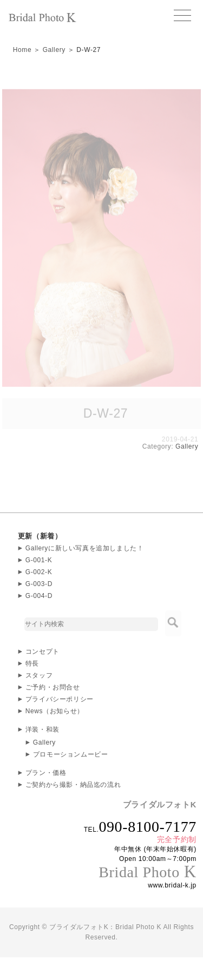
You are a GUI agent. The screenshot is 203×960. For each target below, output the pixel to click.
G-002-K (39, 572)
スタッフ (39, 675)
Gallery (54, 50)
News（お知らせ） (54, 711)
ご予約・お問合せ (52, 687)
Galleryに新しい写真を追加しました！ (84, 548)
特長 (32, 663)
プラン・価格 (46, 773)
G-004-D (39, 596)
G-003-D (39, 584)
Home (22, 50)
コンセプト (42, 651)
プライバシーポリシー (59, 699)
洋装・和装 (42, 729)
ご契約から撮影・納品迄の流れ (73, 784)
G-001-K (39, 560)
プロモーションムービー (70, 754)
